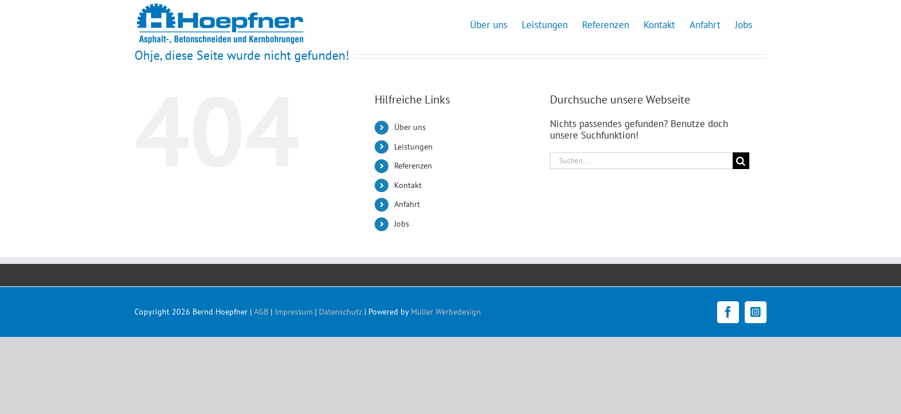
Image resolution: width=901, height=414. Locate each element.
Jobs (401, 223)
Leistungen (413, 146)
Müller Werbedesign (446, 311)
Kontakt (408, 185)
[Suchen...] (641, 160)
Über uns (410, 127)
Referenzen (413, 165)
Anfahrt (407, 204)
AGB (261, 311)
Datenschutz (340, 311)
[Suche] (741, 160)
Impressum (294, 311)
